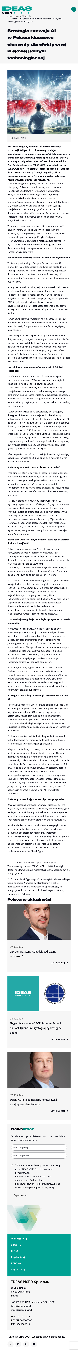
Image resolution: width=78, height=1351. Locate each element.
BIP (13, 1251)
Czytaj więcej (59, 962)
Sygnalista (16, 1269)
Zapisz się (20, 1195)
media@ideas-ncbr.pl (21, 1310)
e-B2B (14, 1244)
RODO (14, 1263)
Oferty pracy (17, 1238)
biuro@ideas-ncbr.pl (21, 1306)
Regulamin (16, 1257)
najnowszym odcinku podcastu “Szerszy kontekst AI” (37, 226)
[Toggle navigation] (74, 9)
